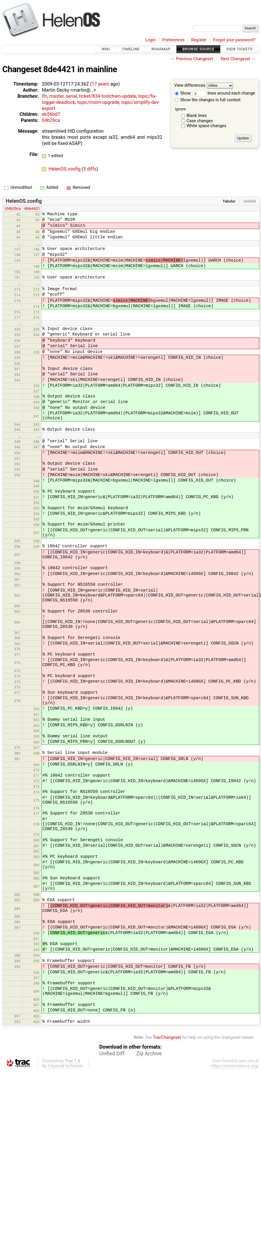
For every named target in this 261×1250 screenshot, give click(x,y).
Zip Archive (149, 1054)
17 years (100, 84)
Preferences (173, 40)
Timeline (131, 49)
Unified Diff (112, 1054)
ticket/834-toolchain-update (107, 96)
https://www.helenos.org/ (235, 1065)
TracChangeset (167, 1037)
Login (150, 40)
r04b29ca (13, 208)
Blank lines (197, 115)
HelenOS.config (65, 169)
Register (199, 40)
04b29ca (51, 120)
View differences (189, 85)
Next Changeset (235, 58)
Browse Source (198, 49)
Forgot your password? (234, 40)
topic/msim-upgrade (98, 102)
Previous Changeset (194, 58)
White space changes (206, 125)
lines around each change (223, 93)
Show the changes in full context (208, 99)
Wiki (106, 49)
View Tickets (239, 49)
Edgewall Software (65, 1065)
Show (183, 93)
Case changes (200, 120)
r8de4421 (32, 208)
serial (71, 96)
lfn (44, 96)
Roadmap (161, 49)
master (56, 96)
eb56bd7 (51, 114)
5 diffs (89, 169)
